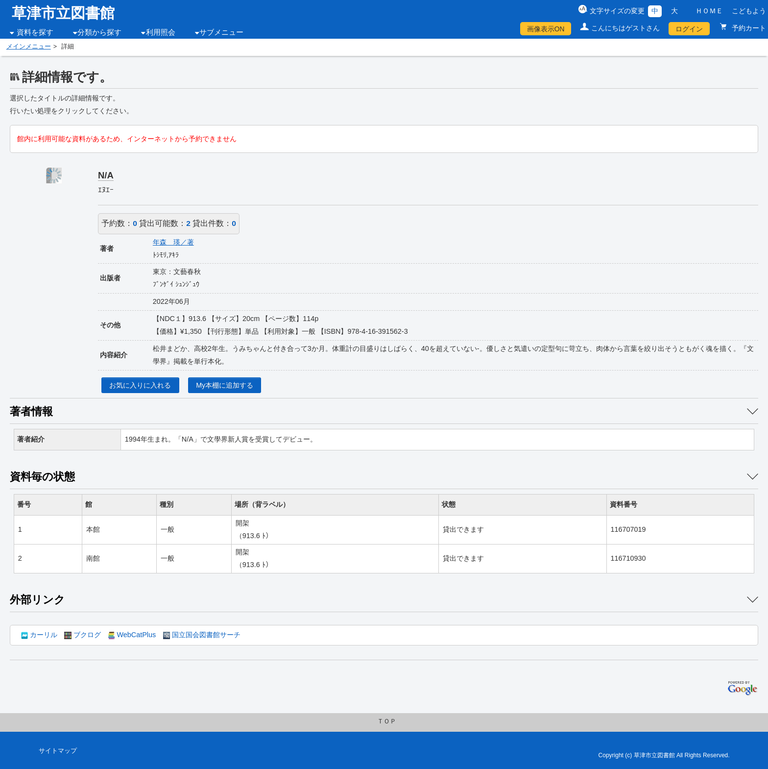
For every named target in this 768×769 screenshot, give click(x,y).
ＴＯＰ (386, 721)
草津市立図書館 (63, 13)
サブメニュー (221, 32)
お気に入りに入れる (140, 385)
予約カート (748, 28)
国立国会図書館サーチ (201, 635)
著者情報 (31, 411)
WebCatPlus (132, 635)
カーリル (39, 635)
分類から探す (99, 32)
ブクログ (82, 635)
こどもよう (749, 11)
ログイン (689, 29)
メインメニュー (28, 46)
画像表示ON (546, 29)
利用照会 (160, 32)
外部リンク (37, 600)
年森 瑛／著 (173, 242)
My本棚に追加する (224, 385)
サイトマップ (58, 750)
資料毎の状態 (42, 477)
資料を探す (35, 32)
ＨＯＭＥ (709, 11)
